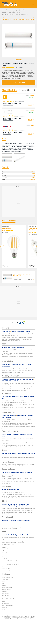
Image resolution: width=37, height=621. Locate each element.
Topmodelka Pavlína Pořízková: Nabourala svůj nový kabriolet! (17, 370)
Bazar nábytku (5, 595)
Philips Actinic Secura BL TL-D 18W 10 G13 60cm (12, 104)
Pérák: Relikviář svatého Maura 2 (10, 523)
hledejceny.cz (5, 550)
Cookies (10, 618)
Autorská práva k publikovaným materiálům (12, 616)
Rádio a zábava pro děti (7, 605)
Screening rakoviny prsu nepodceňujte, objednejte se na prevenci (17, 510)
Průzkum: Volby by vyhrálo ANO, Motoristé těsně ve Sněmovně (17, 337)
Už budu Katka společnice (8, 544)
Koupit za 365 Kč (18, 82)
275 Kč (30, 134)
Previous (2, 246)
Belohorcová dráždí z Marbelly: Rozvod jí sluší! (13, 372)
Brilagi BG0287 (7, 228)
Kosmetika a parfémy (7, 587)
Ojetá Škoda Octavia (7, 568)
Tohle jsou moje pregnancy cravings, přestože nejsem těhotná (16, 494)
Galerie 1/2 (18, 59)
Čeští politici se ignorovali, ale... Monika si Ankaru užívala (15, 368)
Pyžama (4, 585)
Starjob (3, 601)
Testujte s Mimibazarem (7, 577)
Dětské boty (4, 591)
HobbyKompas (5, 562)
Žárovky (19, 12)
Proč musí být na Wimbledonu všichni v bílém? (13, 492)
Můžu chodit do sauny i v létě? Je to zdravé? (12, 525)
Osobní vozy (5, 554)
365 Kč (30, 105)
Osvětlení (22, 10)
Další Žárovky (6, 226)
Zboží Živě (4, 552)
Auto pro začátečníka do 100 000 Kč (10, 564)
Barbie (3, 581)
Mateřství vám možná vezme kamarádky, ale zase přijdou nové (17, 386)
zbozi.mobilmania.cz (7, 10)
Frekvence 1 (5, 607)
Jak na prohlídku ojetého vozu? (9, 560)
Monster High (5, 579)
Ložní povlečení (5, 593)
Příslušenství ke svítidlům (8, 12)
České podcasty (5, 603)
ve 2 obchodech (6, 267)
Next (34, 246)
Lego (3, 583)
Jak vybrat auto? (6, 570)
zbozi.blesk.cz (5, 558)
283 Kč (30, 120)
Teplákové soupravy (6, 589)
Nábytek (16, 10)
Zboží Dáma (4, 556)
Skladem (31, 97)
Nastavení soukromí (17, 618)
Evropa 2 (4, 609)
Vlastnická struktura (28, 618)
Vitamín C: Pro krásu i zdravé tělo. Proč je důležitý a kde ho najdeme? (18, 508)
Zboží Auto (4, 566)
